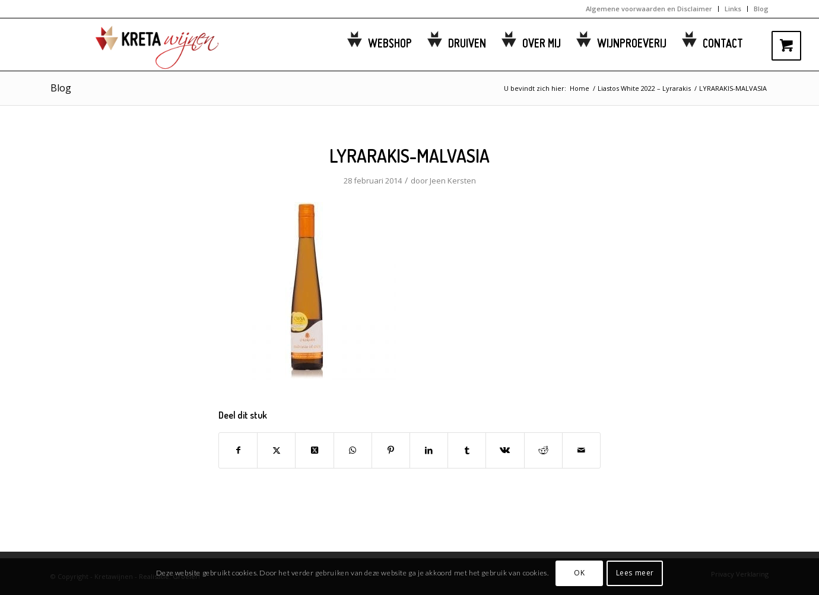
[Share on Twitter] (314, 450)
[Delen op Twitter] (276, 450)
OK (579, 573)
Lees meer (635, 573)
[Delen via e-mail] (581, 450)
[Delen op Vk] (504, 450)
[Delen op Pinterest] (391, 450)
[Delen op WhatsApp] (353, 450)
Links (733, 8)
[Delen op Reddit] (543, 450)
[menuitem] (649, 9)
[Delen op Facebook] (238, 450)
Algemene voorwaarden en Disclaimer (649, 8)
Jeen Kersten (453, 180)
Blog (761, 8)
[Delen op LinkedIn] (428, 450)
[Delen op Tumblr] (466, 450)
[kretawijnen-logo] (142, 44)
